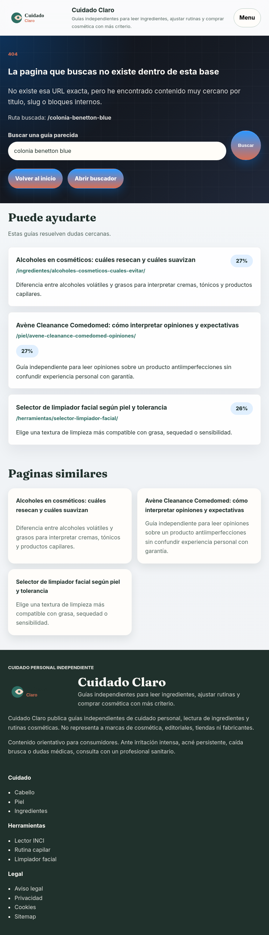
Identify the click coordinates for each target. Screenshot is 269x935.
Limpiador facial (35, 859)
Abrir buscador (95, 178)
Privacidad (28, 897)
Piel (19, 801)
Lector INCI (29, 840)
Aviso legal (28, 888)
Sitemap (25, 916)
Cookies (25, 907)
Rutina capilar (32, 849)
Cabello (24, 792)
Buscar (246, 145)
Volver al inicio (35, 178)
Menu (247, 17)
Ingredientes (30, 810)
